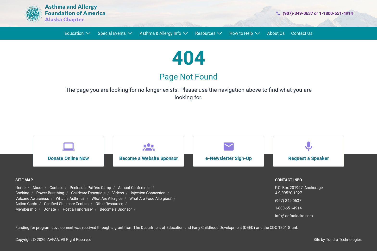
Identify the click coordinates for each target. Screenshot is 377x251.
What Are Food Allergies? (150, 198)
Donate (50, 209)
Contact (56, 187)
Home (20, 187)
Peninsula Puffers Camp (90, 187)
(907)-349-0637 (298, 13)
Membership (26, 209)
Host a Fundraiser (78, 209)
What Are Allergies (107, 198)
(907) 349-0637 (288, 200)
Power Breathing (50, 193)
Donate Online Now (68, 158)
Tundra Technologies (344, 239)
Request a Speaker (308, 158)
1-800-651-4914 (288, 208)
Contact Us (301, 33)
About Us (276, 33)
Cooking (22, 193)
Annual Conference (134, 187)
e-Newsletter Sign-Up (228, 158)
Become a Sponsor (116, 209)
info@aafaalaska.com (294, 216)
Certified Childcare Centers (66, 204)
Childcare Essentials (88, 193)
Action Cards (26, 204)
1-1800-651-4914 (336, 13)
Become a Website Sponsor (148, 158)
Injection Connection (148, 193)
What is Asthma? (70, 198)
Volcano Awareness (32, 198)
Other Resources (109, 204)
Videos (118, 193)
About (37, 187)
